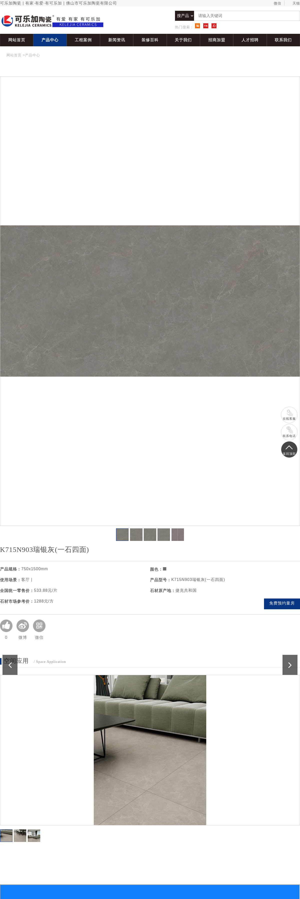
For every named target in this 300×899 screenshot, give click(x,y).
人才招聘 (250, 40)
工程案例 (83, 40)
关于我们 (183, 40)
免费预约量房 (282, 603)
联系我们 (283, 40)
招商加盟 (216, 40)
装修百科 (150, 40)
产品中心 (50, 40)
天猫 (294, 3)
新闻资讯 (116, 40)
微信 (275, 3)
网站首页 (16, 40)
